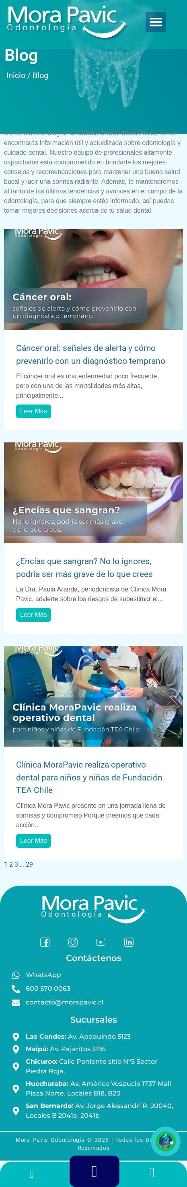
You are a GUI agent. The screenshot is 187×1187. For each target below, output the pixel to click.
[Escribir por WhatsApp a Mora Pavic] (156, 1175)
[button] (156, 22)
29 (29, 864)
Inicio (15, 75)
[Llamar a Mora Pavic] (32, 1175)
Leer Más (33, 411)
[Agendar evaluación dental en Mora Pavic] (95, 1175)
